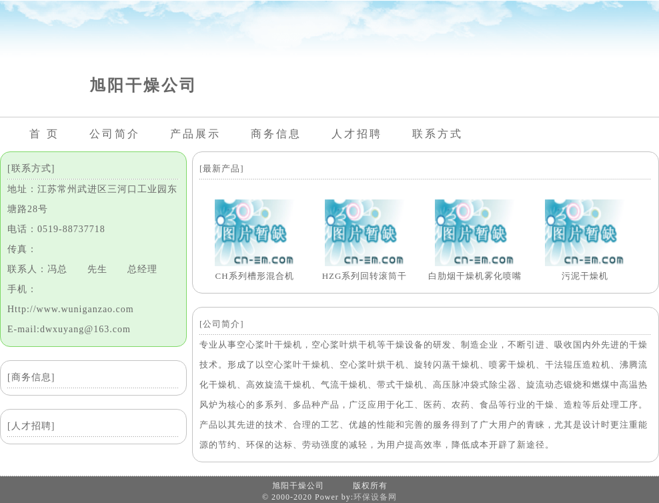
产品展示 (195, 133)
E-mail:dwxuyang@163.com (69, 329)
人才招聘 (357, 133)
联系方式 (437, 133)
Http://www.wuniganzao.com (70, 309)
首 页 (44, 133)
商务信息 (276, 133)
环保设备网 (375, 497)
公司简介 (114, 133)
